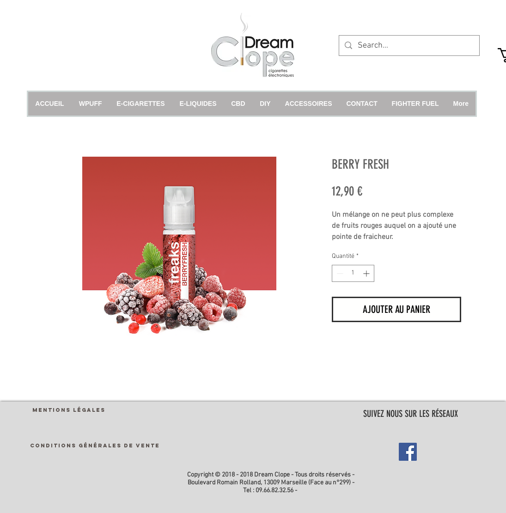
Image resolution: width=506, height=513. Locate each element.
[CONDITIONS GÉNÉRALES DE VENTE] (95, 445)
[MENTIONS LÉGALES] (69, 409)
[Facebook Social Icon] (408, 452)
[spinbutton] (353, 273)
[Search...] (409, 45)
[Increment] (367, 273)
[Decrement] (339, 273)
